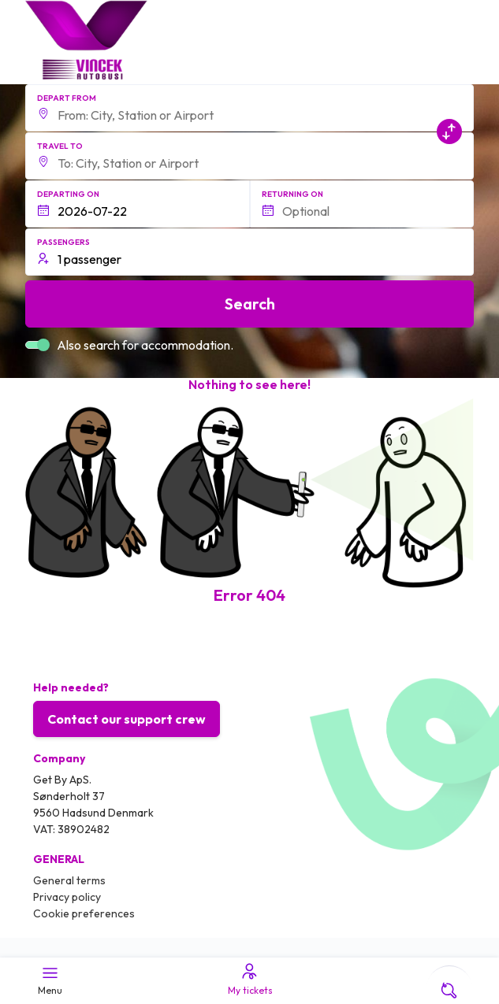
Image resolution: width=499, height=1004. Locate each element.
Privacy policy (67, 897)
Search (250, 303)
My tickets (249, 978)
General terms (69, 880)
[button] (250, 108)
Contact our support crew (126, 719)
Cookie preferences (84, 913)
